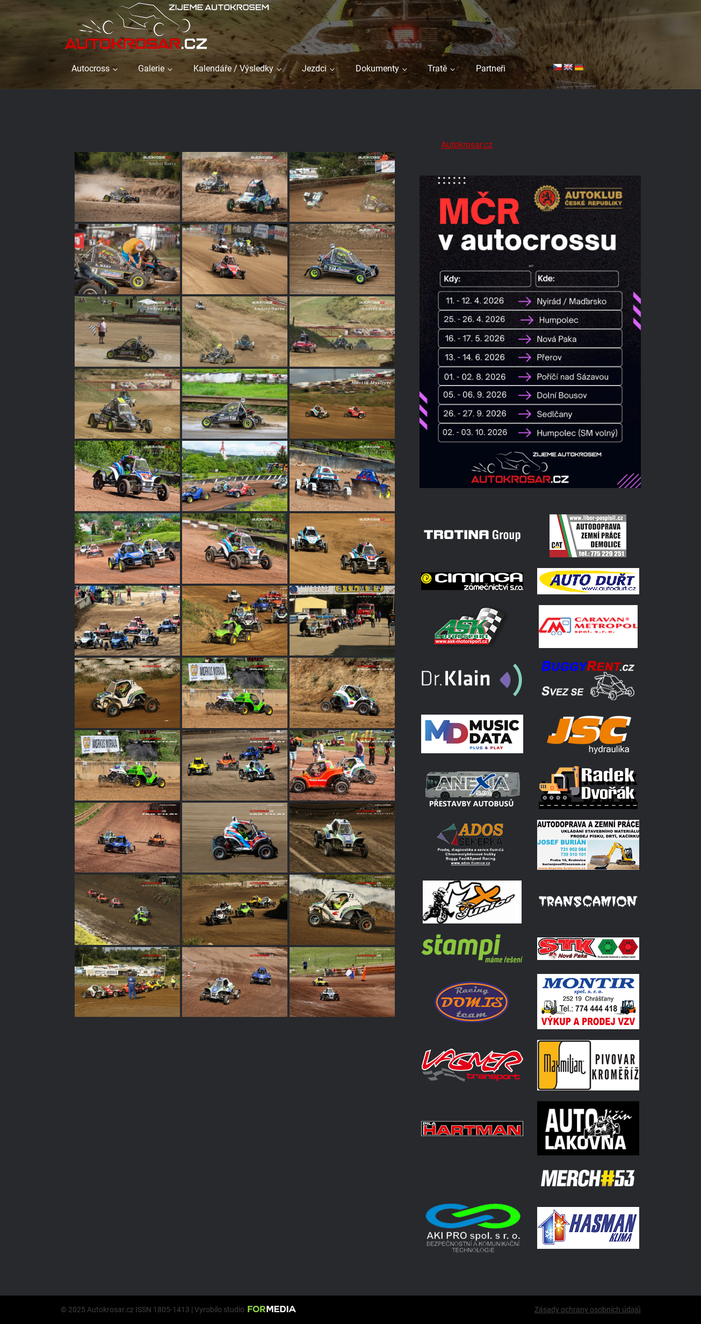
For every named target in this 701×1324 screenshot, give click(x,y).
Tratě (437, 68)
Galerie (151, 68)
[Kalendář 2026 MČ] (530, 490)
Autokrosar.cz (467, 145)
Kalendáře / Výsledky (233, 68)
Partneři (490, 68)
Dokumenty (377, 68)
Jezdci (314, 68)
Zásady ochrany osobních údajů (587, 1309)
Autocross (90, 68)
